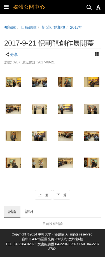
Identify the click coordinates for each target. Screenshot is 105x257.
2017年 (76, 27)
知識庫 (10, 27)
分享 (14, 54)
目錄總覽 (29, 27)
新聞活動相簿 (53, 27)
